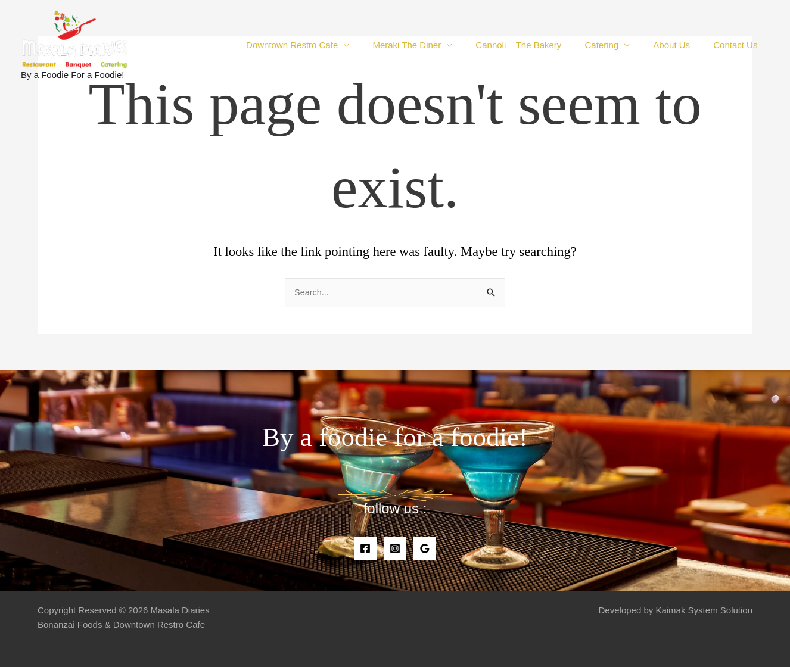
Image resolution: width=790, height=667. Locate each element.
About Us (679, 45)
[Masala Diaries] (74, 38)
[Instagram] (395, 548)
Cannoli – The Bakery (537, 45)
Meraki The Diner (431, 45)
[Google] (424, 548)
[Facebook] (365, 548)
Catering (615, 45)
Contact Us (738, 45)
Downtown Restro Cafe (322, 45)
